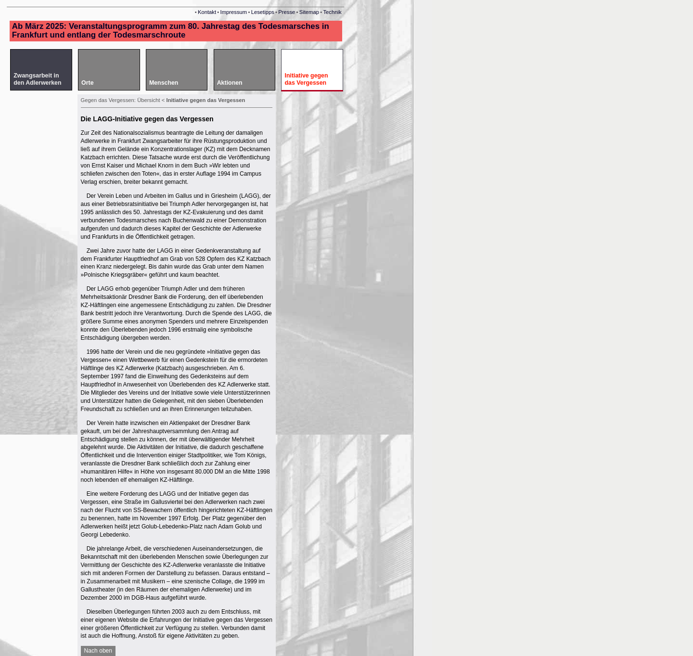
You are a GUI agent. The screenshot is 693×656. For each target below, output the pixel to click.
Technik (332, 12)
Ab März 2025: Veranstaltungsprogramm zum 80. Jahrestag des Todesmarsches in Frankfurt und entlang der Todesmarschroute (170, 30)
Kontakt (207, 12)
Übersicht (148, 100)
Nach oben (98, 650)
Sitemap (309, 12)
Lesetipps (262, 12)
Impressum (233, 12)
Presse (286, 12)
